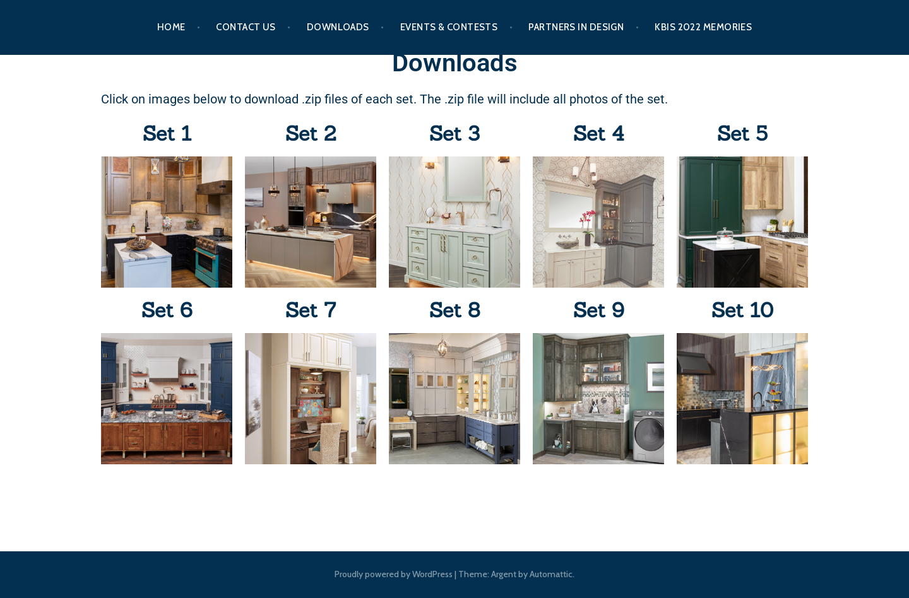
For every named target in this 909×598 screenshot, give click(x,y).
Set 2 (310, 133)
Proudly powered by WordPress (394, 574)
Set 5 (742, 133)
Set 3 (454, 133)
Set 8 (454, 310)
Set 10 (742, 310)
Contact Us (246, 27)
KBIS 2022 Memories (703, 27)
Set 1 (167, 133)
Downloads (338, 27)
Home (171, 27)
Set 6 (167, 310)
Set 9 (598, 310)
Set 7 (310, 310)
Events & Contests (449, 27)
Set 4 (598, 133)
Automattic (551, 574)
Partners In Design (576, 27)
